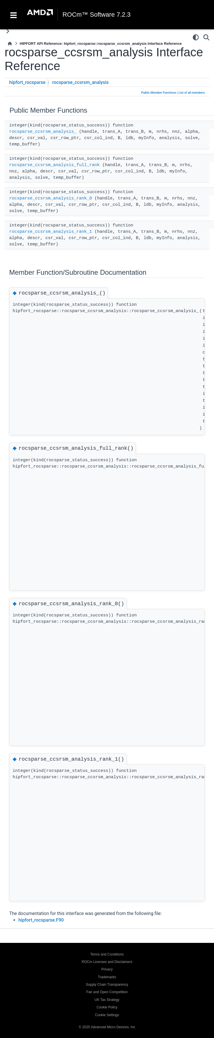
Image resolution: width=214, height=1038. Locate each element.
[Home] (10, 44)
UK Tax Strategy (107, 1000)
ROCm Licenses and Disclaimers (107, 962)
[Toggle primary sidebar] (7, 31)
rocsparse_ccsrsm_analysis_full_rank (54, 165)
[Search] (206, 37)
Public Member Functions (158, 93)
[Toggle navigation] (13, 14)
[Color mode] (195, 37)
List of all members (191, 93)
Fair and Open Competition (107, 992)
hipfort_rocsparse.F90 (41, 920)
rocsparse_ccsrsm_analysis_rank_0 (50, 198)
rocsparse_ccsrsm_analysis (80, 82)
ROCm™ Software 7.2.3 (96, 14)
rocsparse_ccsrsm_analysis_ (42, 131)
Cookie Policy (107, 1007)
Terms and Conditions (107, 954)
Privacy (107, 969)
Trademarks (107, 977)
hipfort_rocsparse (27, 82)
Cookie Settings (107, 1015)
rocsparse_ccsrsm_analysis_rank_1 (50, 231)
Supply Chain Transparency (107, 985)
